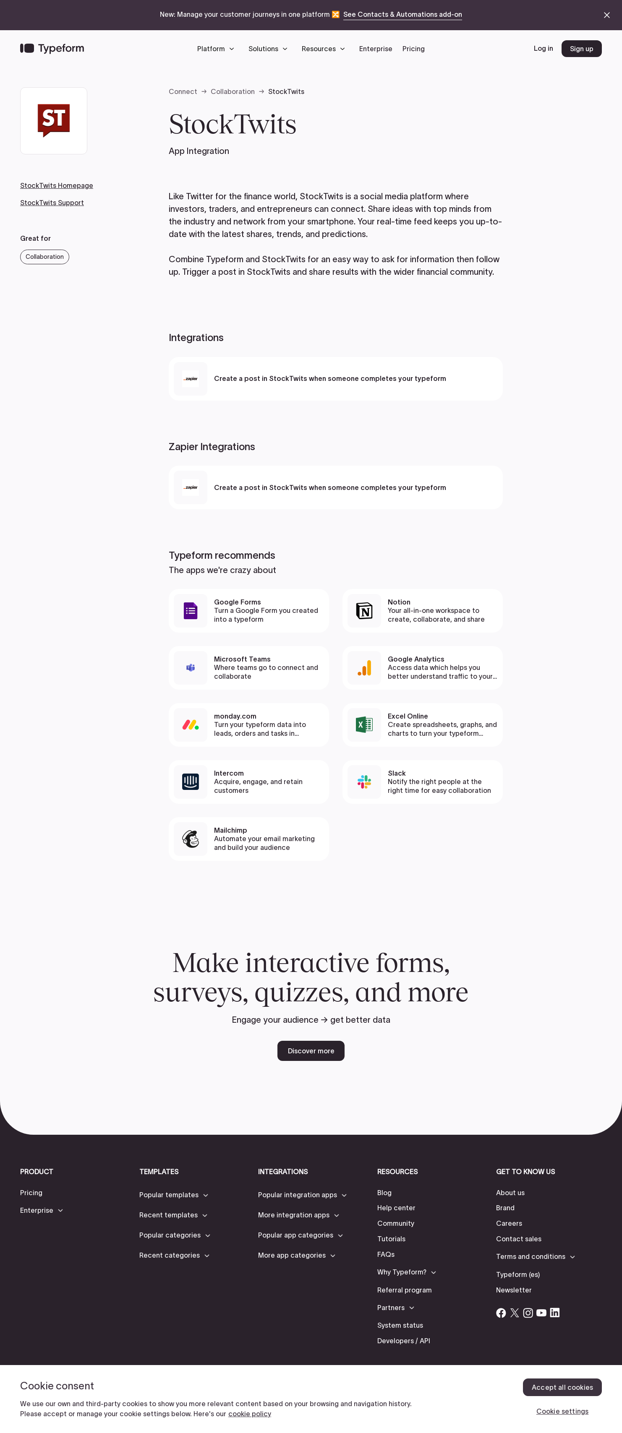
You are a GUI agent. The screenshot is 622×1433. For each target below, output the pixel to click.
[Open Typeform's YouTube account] (541, 1313)
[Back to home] (52, 49)
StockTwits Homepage (56, 185)
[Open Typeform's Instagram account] (528, 1313)
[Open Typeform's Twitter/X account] (515, 1313)
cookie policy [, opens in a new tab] (249, 1413)
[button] (218, 48)
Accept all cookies (562, 1387)
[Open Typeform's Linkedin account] (555, 1313)
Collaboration (233, 91)
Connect (183, 91)
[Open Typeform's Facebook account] (501, 1313)
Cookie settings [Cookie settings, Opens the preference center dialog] (562, 1411)
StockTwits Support (52, 202)
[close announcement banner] (607, 15)
